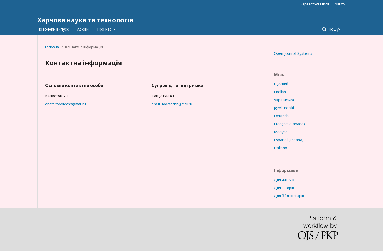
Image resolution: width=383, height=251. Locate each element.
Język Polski (284, 107)
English (280, 91)
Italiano (280, 147)
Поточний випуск (53, 29)
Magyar (280, 131)
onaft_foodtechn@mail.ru (65, 104)
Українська (284, 99)
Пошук (333, 29)
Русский (281, 83)
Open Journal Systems (293, 53)
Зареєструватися (315, 4)
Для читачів (284, 179)
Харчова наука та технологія (85, 19)
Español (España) (288, 139)
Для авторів (284, 187)
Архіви (83, 29)
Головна (52, 46)
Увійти (340, 4)
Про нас (105, 29)
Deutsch (281, 115)
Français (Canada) (289, 123)
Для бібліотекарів (289, 195)
